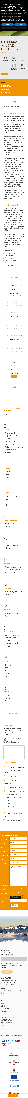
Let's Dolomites (6, 1008)
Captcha (4, 901)
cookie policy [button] (23, 12)
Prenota (4, 74)
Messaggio (4, 885)
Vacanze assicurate (7, 1022)
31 (21, 335)
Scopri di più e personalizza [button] (14, 28)
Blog (2, 1013)
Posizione (6, 93)
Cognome (4, 839)
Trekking (4, 999)
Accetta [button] (20, 24)
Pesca (3, 1002)
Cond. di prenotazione (8, 1017)
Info (3, 83)
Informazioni (5, 1009)
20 (19, 351)
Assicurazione (5, 1019)
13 (19, 348)
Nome (3, 843)
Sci (2, 1000)
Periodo (3, 859)
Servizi (5, 89)
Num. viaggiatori (4, 854)
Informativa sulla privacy (9, 1027)
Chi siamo (4, 1011)
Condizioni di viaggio (7, 1020)
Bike (2, 1003)
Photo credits (5, 1023)
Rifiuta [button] (7, 24)
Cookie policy (5, 1025)
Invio (14, 905)
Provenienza (5, 863)
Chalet (3, 1006)
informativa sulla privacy (15, 963)
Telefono (4, 851)
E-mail (3, 847)
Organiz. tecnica (6, 1016)
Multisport (4, 1005)
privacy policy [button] (12, 6)
